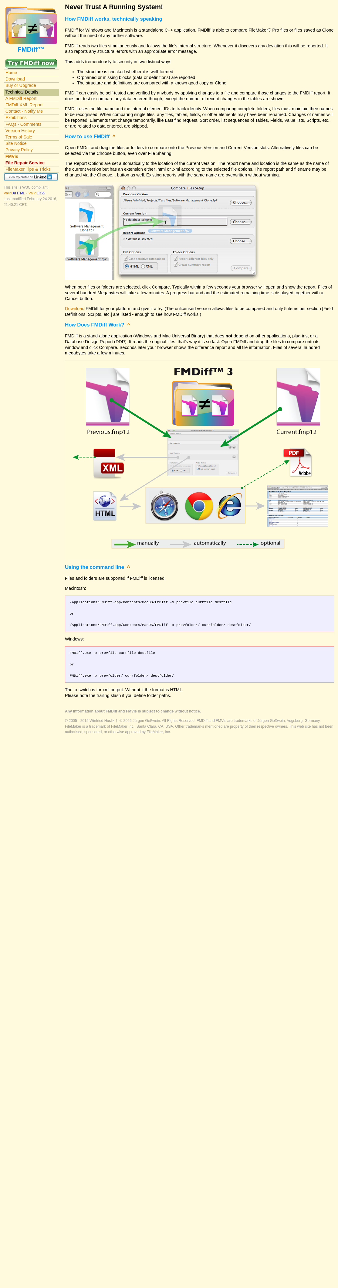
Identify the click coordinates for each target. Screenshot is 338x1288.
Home (11, 72)
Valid (15, 193)
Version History (20, 130)
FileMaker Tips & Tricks (28, 169)
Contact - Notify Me (24, 111)
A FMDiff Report (20, 98)
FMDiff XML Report (24, 104)
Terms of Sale (18, 137)
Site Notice (16, 143)
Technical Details (21, 92)
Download (15, 79)
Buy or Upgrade (20, 85)
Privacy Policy (19, 149)
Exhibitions (16, 117)
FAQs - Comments (23, 124)
